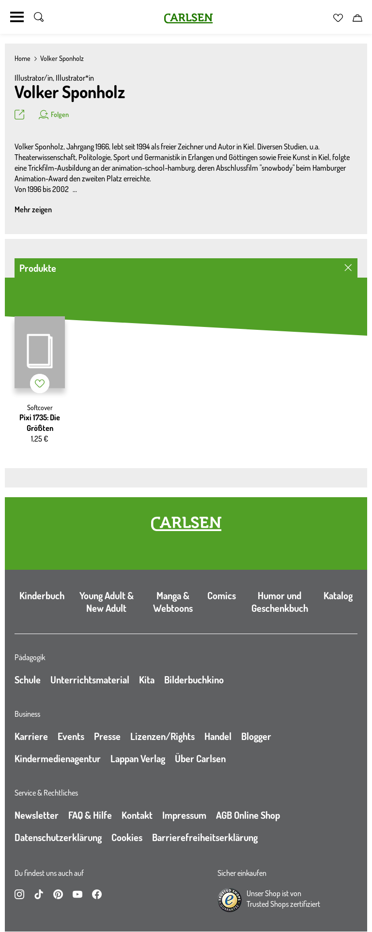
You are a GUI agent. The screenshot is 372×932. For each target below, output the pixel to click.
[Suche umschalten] (38, 17)
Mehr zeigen (33, 209)
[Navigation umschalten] (17, 17)
